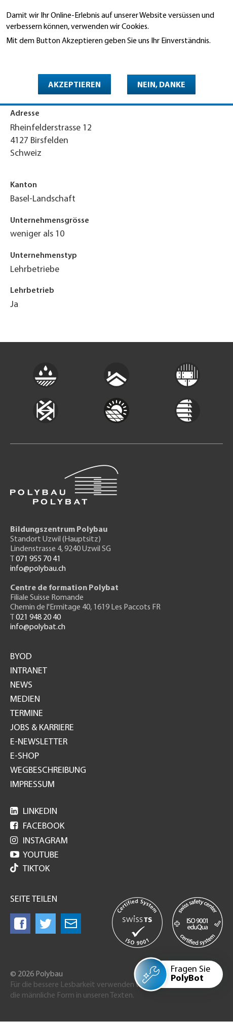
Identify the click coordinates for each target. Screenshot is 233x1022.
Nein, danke (161, 85)
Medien (25, 699)
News (21, 685)
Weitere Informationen (50, 55)
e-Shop (24, 756)
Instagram (39, 841)
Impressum (32, 785)
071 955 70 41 (38, 559)
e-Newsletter (38, 742)
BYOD (21, 657)
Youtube (34, 855)
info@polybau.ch (38, 569)
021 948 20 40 (38, 618)
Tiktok (30, 869)
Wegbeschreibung (48, 770)
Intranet (28, 671)
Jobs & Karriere (42, 728)
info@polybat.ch (37, 627)
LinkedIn (33, 811)
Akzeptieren (74, 85)
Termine (26, 714)
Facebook (37, 826)
